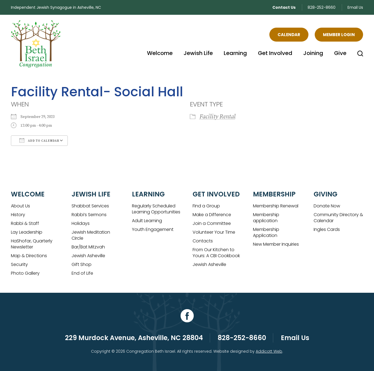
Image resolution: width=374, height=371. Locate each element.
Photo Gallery (25, 273)
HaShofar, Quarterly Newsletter (31, 244)
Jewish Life (198, 53)
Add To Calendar (39, 140)
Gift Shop (82, 264)
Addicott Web (269, 351)
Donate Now (327, 206)
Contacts (203, 241)
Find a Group (206, 206)
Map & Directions (29, 256)
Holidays (81, 223)
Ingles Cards (327, 229)
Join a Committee (212, 223)
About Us (20, 206)
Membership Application (266, 232)
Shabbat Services (90, 206)
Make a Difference (212, 214)
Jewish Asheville (88, 256)
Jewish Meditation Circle (91, 235)
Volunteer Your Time (214, 232)
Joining (313, 53)
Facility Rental (217, 116)
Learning (235, 53)
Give (340, 53)
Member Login (339, 34)
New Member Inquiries (276, 244)
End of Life (82, 273)
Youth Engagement (152, 229)
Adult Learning (147, 221)
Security (19, 264)
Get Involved (275, 53)
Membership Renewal (275, 206)
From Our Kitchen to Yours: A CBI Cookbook (216, 253)
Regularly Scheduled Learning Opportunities (156, 209)
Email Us (355, 7)
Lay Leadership (26, 232)
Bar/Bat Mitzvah (88, 247)
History (18, 214)
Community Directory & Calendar (338, 217)
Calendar (289, 34)
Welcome (160, 53)
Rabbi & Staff (25, 223)
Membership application (266, 217)
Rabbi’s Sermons (89, 214)
